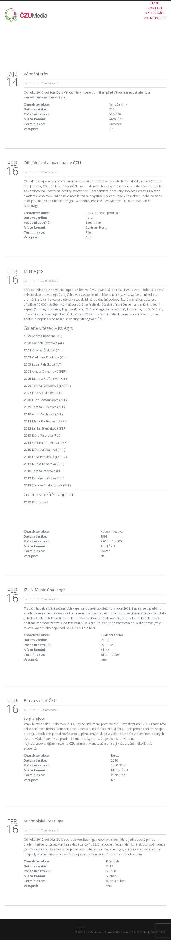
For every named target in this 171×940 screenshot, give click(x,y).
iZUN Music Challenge (45, 589)
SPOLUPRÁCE (155, 13)
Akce (141, 44)
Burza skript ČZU (40, 700)
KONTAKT (155, 8)
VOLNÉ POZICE (155, 18)
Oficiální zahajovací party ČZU (52, 162)
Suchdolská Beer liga (43, 821)
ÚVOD (155, 3)
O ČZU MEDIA (124, 44)
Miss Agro (33, 271)
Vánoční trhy (36, 73)
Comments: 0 (49, 83)
